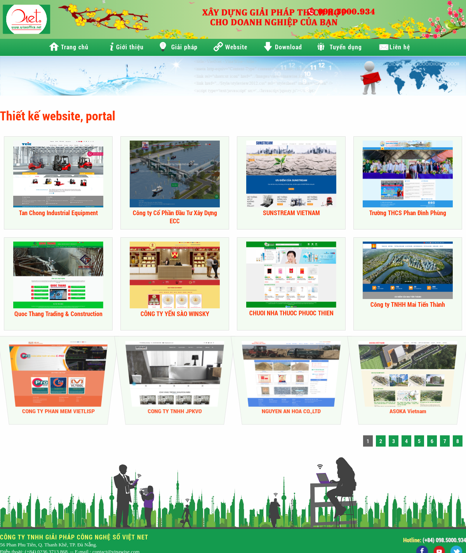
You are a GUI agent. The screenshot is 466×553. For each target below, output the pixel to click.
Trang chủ (75, 47)
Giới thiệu (130, 47)
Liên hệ (399, 47)
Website (236, 47)
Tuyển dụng (346, 47)
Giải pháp (184, 47)
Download (288, 47)
